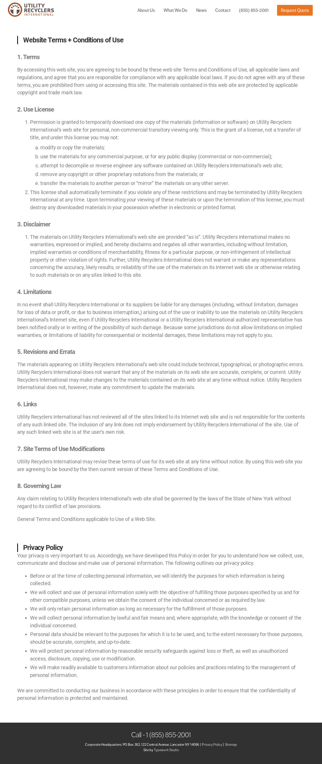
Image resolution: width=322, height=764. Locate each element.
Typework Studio (166, 750)
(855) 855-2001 (253, 10)
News (201, 10)
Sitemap (231, 744)
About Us (146, 10)
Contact (222, 10)
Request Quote (295, 10)
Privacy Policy (212, 744)
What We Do (175, 10)
